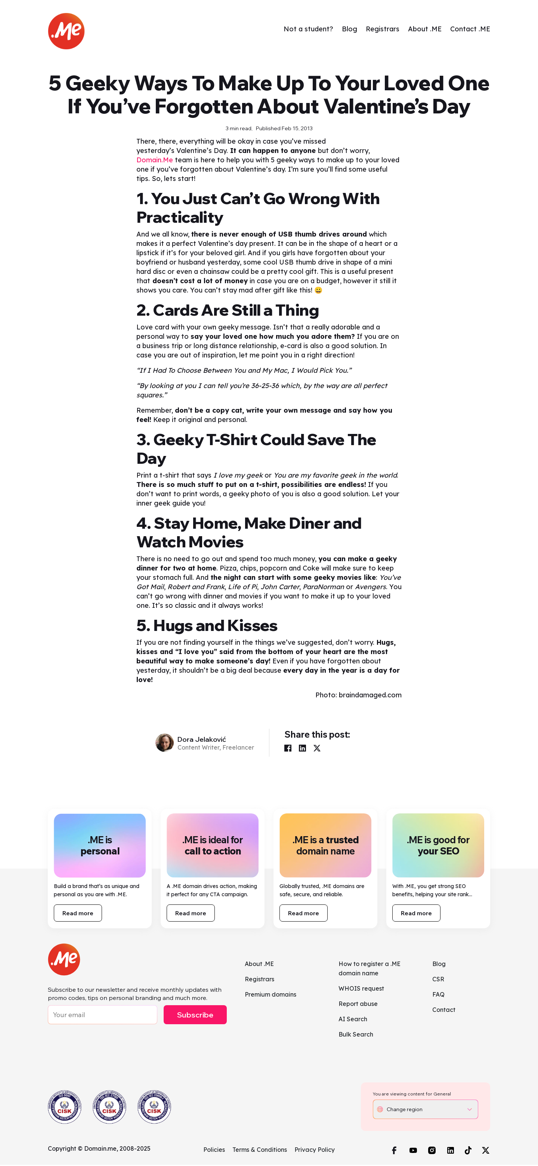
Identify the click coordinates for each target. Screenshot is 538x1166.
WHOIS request (361, 989)
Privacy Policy (314, 1150)
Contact (443, 1011)
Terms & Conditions (259, 1150)
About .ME (425, 29)
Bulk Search (355, 1035)
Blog (349, 29)
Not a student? (308, 29)
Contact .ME (470, 29)
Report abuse (358, 1005)
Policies (214, 1150)
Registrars (382, 29)
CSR (438, 980)
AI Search (352, 1020)
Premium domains (270, 995)
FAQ (438, 995)
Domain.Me (154, 161)
